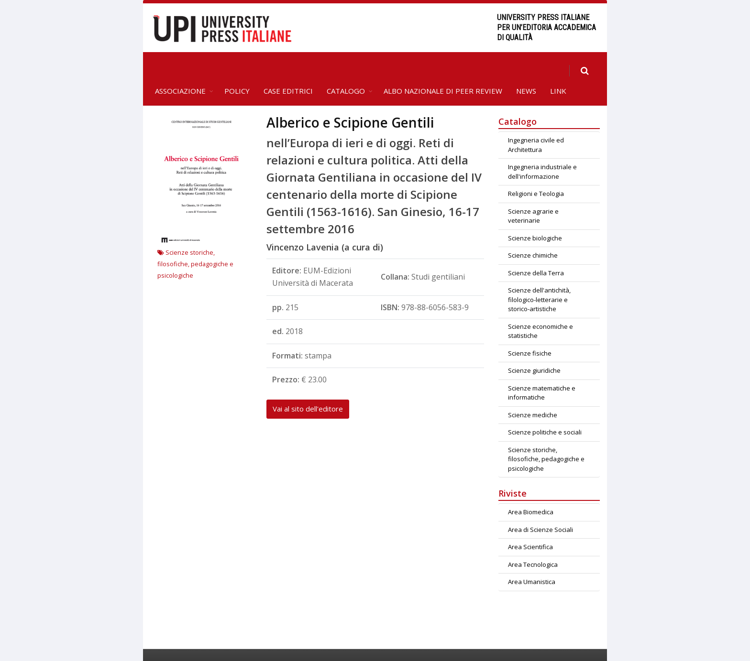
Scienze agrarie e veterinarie (533, 195)
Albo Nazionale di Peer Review (443, 70)
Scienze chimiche (533, 234)
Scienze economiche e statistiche (540, 310)
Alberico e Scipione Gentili (350, 101)
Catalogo (346, 70)
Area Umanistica (531, 560)
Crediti (552, 644)
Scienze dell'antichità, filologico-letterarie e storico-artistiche (539, 278)
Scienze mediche (532, 394)
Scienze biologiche (535, 217)
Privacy (586, 644)
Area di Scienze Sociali (540, 508)
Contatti (517, 644)
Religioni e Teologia (536, 172)
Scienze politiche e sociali (545, 411)
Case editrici (288, 70)
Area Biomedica (530, 491)
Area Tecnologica (533, 543)
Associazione (180, 70)
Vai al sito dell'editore (308, 387)
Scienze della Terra (536, 252)
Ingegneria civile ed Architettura (536, 124)
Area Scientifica (530, 525)
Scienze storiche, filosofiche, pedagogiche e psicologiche (195, 243)
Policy (237, 70)
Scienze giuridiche (534, 349)
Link (558, 70)
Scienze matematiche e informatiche (541, 372)
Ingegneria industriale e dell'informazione (542, 150)
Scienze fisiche (529, 332)
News (526, 70)
